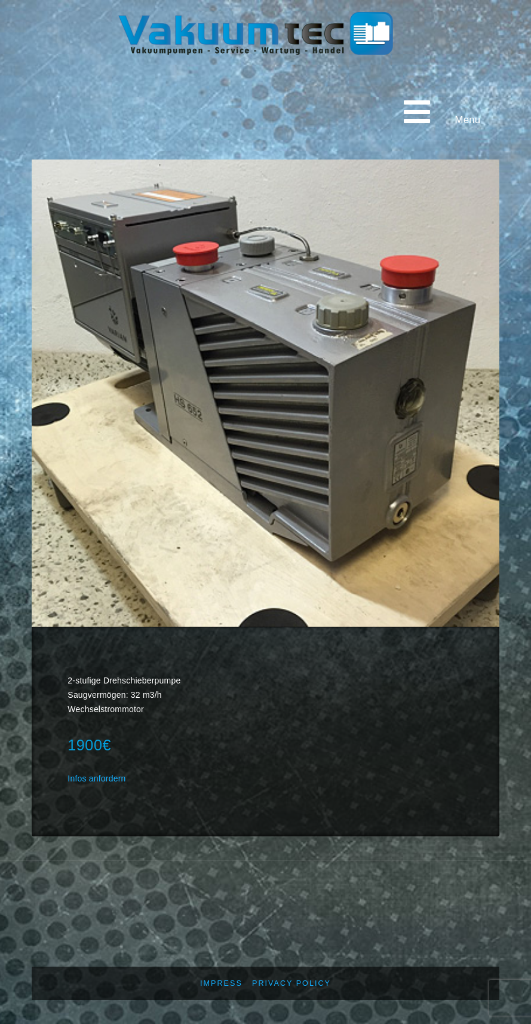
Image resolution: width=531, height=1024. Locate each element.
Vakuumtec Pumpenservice (199, 94)
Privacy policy (291, 983)
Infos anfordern (96, 778)
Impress (221, 983)
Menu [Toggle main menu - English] (439, 112)
